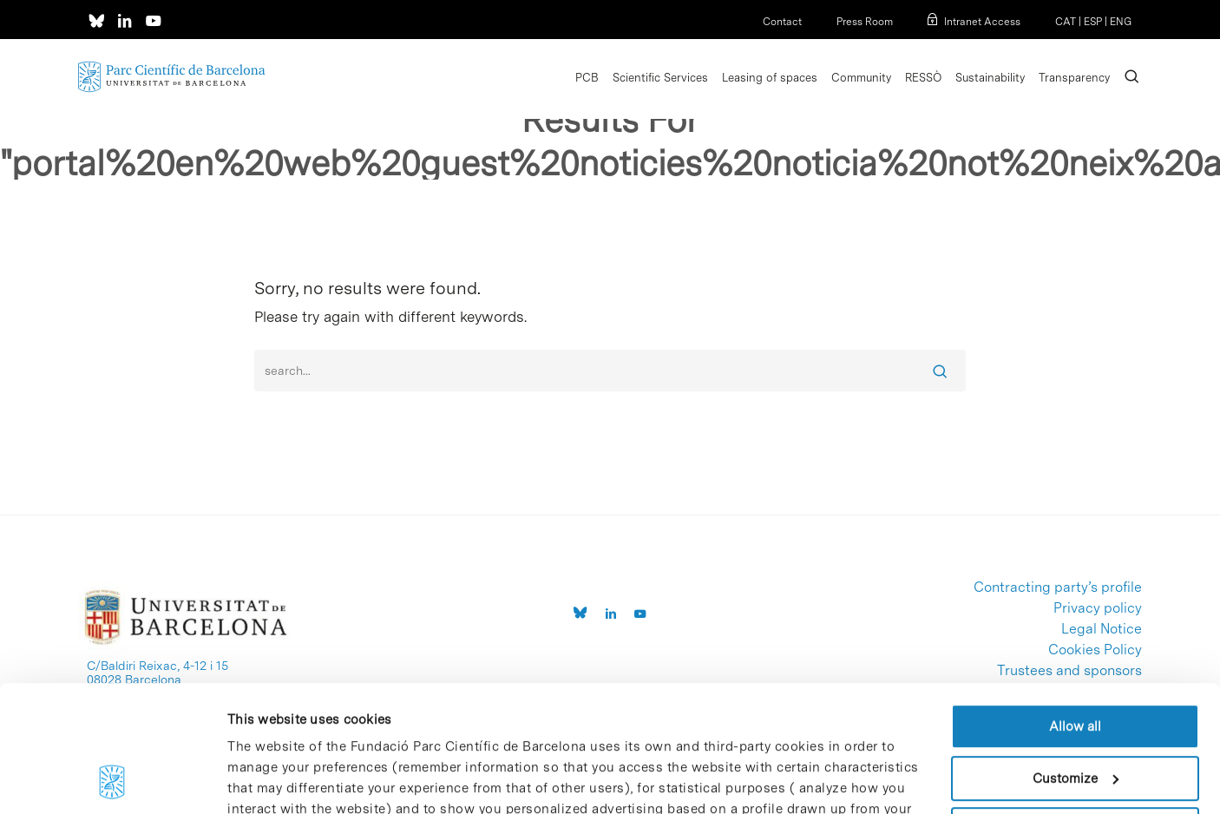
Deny (1075, 711)
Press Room (864, 22)
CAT (1065, 22)
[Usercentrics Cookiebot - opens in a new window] (112, 780)
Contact (782, 22)
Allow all (1075, 608)
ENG (1120, 22)
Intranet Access (982, 22)
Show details (266, 780)
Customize (1075, 659)
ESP (1093, 22)
